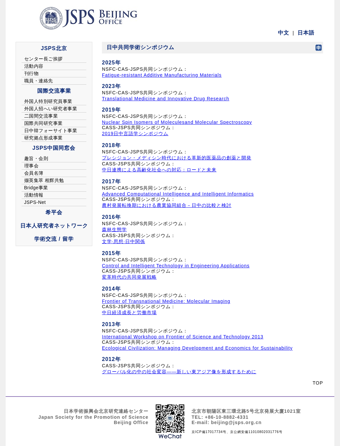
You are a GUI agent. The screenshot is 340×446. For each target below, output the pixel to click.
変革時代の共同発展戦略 (129, 277)
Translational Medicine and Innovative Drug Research (165, 98)
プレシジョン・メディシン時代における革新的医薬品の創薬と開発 (176, 157)
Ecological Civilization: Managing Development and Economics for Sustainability (197, 348)
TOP (317, 383)
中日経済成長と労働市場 (129, 312)
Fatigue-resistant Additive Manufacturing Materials (161, 75)
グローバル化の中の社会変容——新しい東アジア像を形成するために (179, 371)
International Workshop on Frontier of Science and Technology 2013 (182, 336)
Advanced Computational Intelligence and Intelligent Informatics (178, 194)
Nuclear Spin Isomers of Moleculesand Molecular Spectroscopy (177, 122)
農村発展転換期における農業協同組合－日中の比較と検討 (166, 205)
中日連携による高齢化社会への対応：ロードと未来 (159, 169)
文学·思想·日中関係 (123, 241)
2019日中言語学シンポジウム (135, 133)
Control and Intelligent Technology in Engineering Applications (176, 265)
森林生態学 (114, 229)
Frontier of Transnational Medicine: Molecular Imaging (166, 301)
